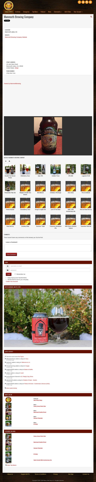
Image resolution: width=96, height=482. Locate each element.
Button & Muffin (28, 369)
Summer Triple (40, 226)
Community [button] (58, 12)
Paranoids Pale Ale (10, 193)
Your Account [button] (78, 12)
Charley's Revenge (55, 193)
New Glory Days (38, 400)
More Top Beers (11, 465)
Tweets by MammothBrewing (12, 83)
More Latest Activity (11, 388)
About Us (10, 474)
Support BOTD (25, 474)
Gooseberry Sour (25, 209)
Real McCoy (10, 226)
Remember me (21, 274)
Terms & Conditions (40, 474)
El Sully (36, 424)
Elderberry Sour (25, 176)
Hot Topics (21, 356)
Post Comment (11, 254)
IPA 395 (70, 176)
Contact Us (86, 474)
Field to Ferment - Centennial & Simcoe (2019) (37, 384)
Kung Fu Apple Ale (40, 209)
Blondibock (40, 193)
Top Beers (35, 12)
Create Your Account (12, 281)
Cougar (27, 366)
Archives (17, 12)
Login (8, 274)
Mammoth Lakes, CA (11, 32)
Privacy (55, 474)
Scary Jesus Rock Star (40, 406)
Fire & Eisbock (86, 193)
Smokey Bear (25, 226)
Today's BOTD (9, 12)
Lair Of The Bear (55, 209)
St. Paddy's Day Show (27, 376)
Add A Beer (68, 12)
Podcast (43, 12)
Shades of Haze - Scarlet (30, 380)
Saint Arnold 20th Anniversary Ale (43, 460)
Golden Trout (55, 176)
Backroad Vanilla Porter (40, 412)
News (49, 12)
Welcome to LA (26, 362)
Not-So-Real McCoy (86, 209)
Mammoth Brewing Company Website (16, 37)
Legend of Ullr (86, 176)
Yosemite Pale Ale (86, 226)
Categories (26, 12)
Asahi (22, 373)
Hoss (26, 359)
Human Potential (38, 418)
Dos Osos (71, 193)
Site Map (70, 474)
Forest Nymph (10, 209)
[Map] (16, 68)
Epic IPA (40, 176)
